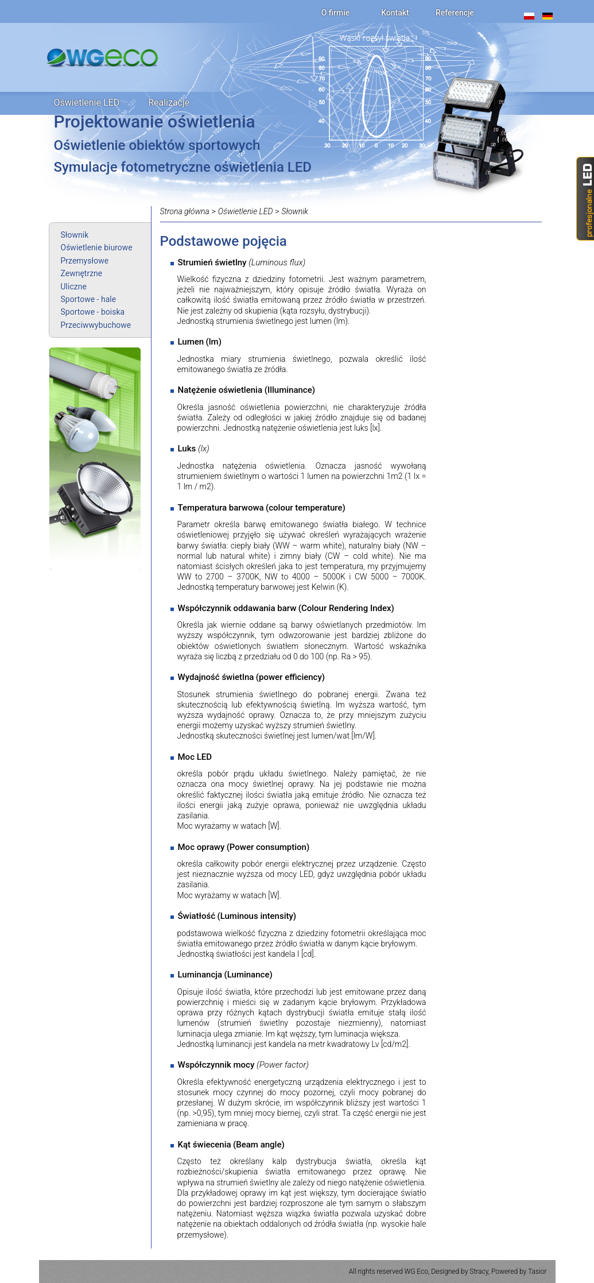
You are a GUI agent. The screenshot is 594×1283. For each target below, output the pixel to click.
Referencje (455, 12)
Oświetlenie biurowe (97, 247)
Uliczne (74, 286)
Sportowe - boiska (93, 311)
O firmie (335, 12)
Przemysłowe (85, 260)
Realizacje (168, 102)
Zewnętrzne (82, 273)
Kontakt (395, 12)
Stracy (478, 1271)
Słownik (75, 234)
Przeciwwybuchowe (96, 325)
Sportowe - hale (89, 299)
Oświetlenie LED (87, 102)
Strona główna (184, 211)
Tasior (537, 1271)
